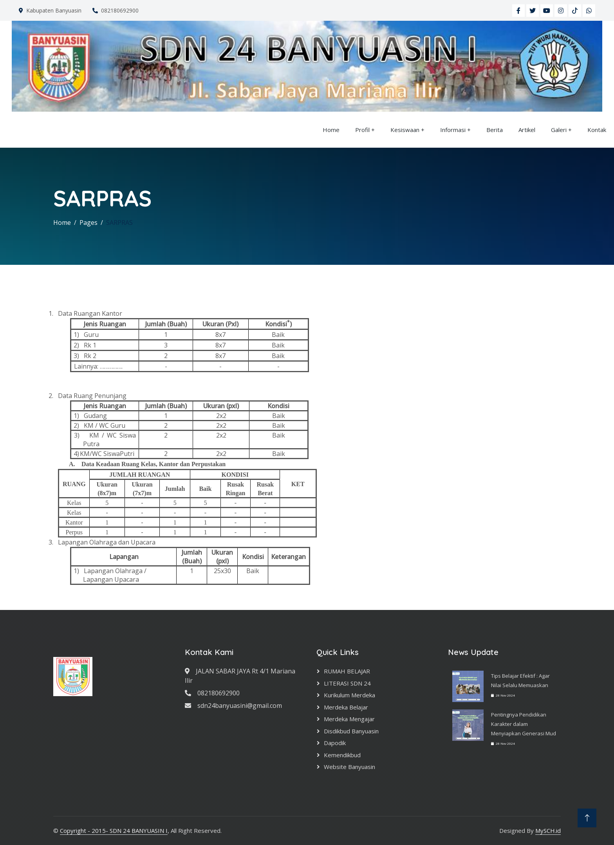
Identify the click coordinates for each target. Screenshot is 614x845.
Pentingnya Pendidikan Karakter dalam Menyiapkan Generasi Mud (523, 724)
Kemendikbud (342, 755)
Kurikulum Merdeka (349, 695)
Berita (494, 130)
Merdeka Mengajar (349, 719)
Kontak (596, 130)
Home (331, 130)
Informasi (453, 130)
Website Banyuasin (349, 767)
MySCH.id (548, 830)
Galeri (559, 130)
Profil (362, 130)
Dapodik (335, 743)
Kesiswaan (404, 130)
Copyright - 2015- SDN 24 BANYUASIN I (114, 830)
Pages (88, 222)
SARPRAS (119, 222)
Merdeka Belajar (346, 707)
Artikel (526, 130)
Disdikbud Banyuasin (351, 731)
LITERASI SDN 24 (347, 683)
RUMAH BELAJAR (347, 671)
